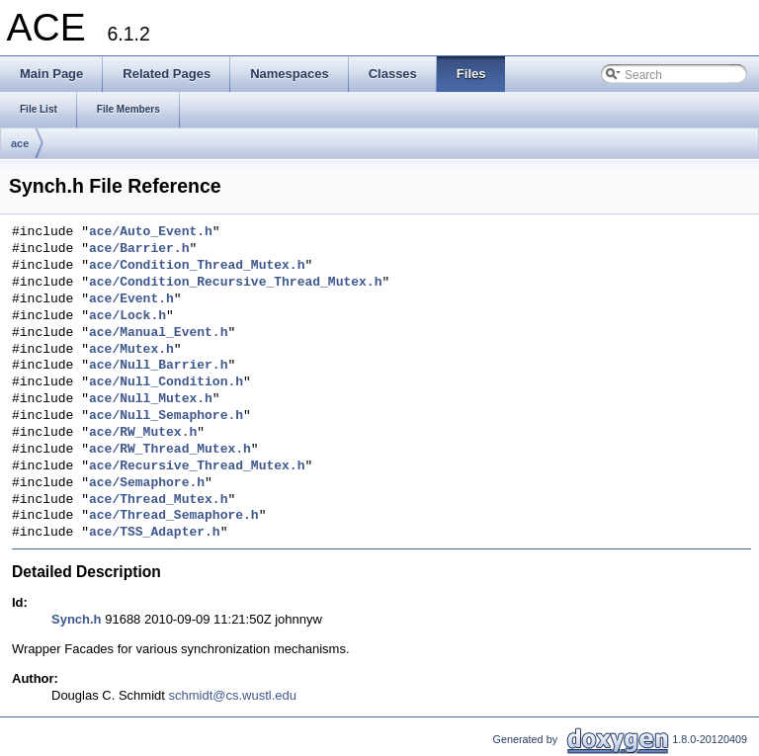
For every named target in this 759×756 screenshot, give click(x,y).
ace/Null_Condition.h (166, 382)
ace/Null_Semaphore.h (166, 416)
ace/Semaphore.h (147, 483)
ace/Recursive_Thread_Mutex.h (196, 466)
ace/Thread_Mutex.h (158, 500)
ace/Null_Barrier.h (158, 366)
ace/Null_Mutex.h (150, 399)
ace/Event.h (131, 299)
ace (20, 143)
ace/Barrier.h (139, 249)
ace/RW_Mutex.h (143, 433)
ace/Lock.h (127, 316)
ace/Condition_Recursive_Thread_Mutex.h (235, 283)
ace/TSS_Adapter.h (154, 533)
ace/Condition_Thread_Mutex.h (196, 266)
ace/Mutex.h (131, 350)
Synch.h (76, 619)
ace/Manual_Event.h (158, 333)
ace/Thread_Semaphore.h (174, 516)
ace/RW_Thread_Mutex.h (170, 450)
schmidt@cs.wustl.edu (233, 695)
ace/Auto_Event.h (150, 232)
